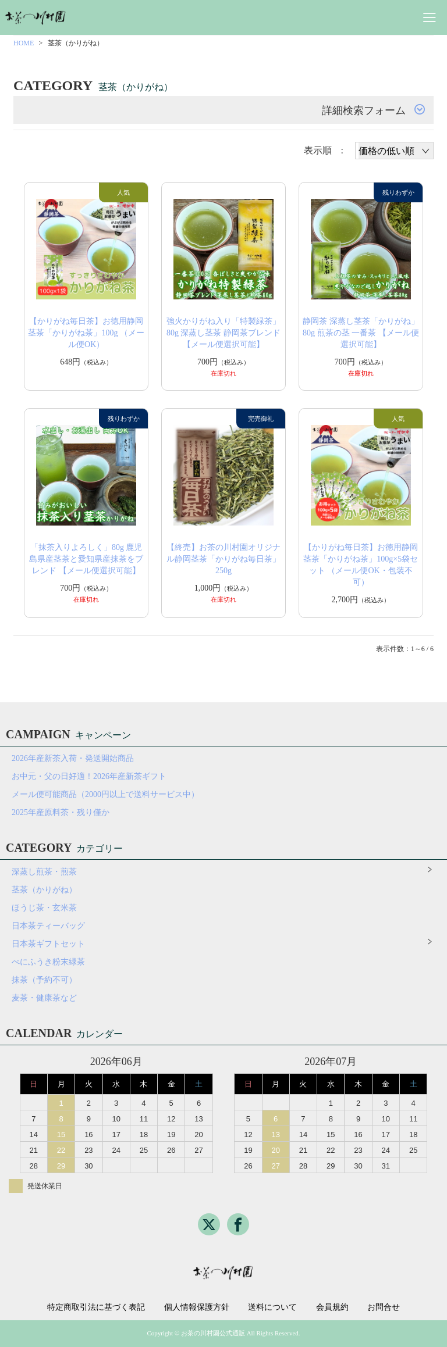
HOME (23, 43)
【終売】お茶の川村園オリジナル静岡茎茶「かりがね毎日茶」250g (223, 559)
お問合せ (383, 1307)
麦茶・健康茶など (44, 998)
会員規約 (332, 1307)
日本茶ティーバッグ (48, 925)
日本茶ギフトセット (48, 943)
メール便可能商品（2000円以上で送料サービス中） (105, 794)
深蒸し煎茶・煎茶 (44, 871)
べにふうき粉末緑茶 (48, 961)
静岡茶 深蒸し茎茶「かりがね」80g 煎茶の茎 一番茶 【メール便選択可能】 (361, 333)
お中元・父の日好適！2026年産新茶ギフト (89, 776)
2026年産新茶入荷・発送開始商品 (73, 758)
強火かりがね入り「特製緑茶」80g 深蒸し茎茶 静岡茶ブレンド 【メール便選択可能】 (223, 333)
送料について (272, 1307)
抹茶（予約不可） (44, 980)
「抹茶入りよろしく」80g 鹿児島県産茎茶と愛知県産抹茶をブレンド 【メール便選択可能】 (86, 559)
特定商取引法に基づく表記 (96, 1307)
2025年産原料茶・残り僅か (60, 812)
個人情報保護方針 (196, 1307)
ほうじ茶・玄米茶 (44, 907)
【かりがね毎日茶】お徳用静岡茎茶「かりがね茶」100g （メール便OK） (86, 333)
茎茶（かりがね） (44, 889)
